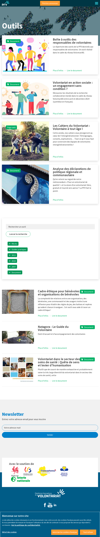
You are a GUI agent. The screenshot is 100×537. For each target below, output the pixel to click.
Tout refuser (88, 534)
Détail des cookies (9, 533)
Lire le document (74, 70)
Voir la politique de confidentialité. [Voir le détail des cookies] (25, 527)
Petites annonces (50, 3)
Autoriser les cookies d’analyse (65, 534)
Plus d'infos (58, 70)
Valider (50, 435)
